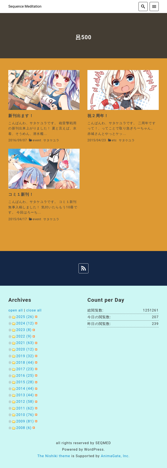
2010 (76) (25, 415)
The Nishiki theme (53, 456)
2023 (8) (24, 330)
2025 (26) (25, 317)
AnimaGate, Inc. (115, 456)
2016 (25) (25, 375)
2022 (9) (24, 336)
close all (34, 310)
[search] (143, 6)
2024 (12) (25, 323)
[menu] (154, 6)
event (37, 140)
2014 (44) (25, 388)
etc (114, 140)
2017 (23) (25, 369)
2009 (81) (25, 421)
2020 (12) (25, 349)
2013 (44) (25, 395)
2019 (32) (25, 356)
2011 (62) (25, 408)
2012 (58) (25, 402)
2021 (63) (25, 343)
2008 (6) (24, 428)
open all (15, 310)
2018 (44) (25, 362)
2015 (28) (25, 382)
